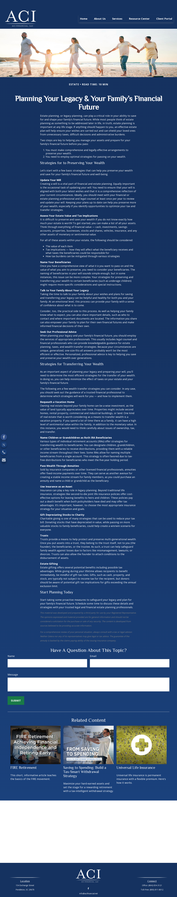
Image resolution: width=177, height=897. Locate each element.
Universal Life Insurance (135, 759)
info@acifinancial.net (88, 885)
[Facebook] (4, 437)
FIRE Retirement (23, 759)
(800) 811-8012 (156, 881)
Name (11, 647)
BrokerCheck (117, 890)
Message (13, 666)
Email (93, 647)
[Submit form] (16, 692)
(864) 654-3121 (155, 877)
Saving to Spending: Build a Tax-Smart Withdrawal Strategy (84, 763)
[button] (84, 10)
